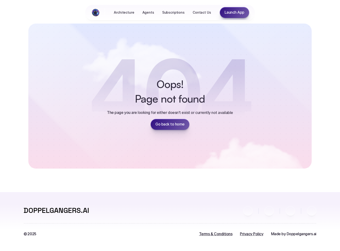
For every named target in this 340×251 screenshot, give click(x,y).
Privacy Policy (251, 233)
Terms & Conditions (215, 233)
